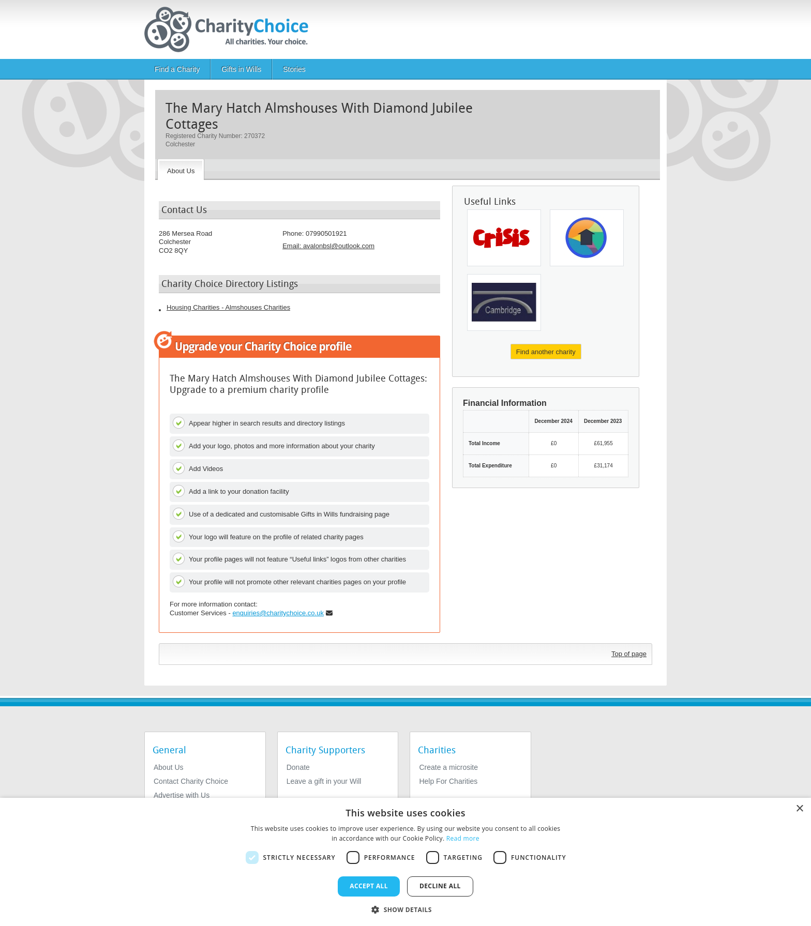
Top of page (629, 654)
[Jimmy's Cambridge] (504, 302)
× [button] (799, 809)
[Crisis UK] (504, 237)
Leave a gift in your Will (324, 781)
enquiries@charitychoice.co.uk (278, 613)
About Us (169, 767)
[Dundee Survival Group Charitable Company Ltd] (587, 237)
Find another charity (546, 352)
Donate (298, 767)
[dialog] (405, 862)
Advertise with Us (181, 795)
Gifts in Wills (241, 69)
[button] (405, 909)
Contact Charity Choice (191, 781)
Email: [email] (328, 246)
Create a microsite (448, 767)
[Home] (230, 29)
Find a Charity (177, 69)
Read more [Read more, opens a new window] (462, 838)
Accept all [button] (369, 886)
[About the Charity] (181, 169)
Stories (294, 69)
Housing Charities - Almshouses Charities (228, 307)
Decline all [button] (440, 886)
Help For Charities (448, 781)
